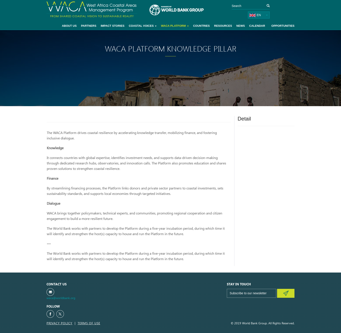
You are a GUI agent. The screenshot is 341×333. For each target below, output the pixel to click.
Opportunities (282, 25)
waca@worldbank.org (61, 298)
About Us (69, 25)
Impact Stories (112, 25)
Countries (201, 25)
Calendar (257, 25)
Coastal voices (143, 25)
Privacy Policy (59, 323)
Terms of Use (89, 323)
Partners (88, 25)
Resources (223, 25)
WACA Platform (175, 25)
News (240, 25)
